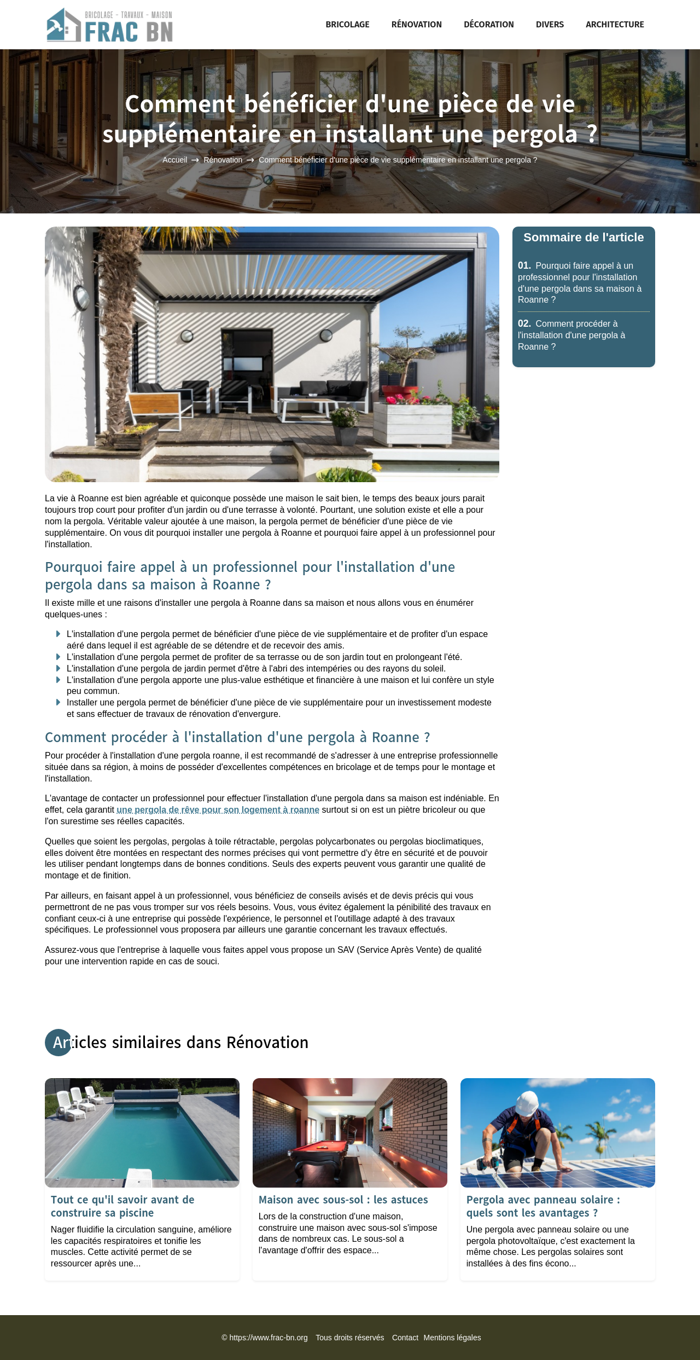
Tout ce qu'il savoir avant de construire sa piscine (123, 1206)
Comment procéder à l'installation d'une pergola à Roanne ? (571, 335)
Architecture (615, 24)
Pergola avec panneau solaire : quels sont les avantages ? (543, 1206)
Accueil (174, 160)
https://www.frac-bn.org (269, 1337)
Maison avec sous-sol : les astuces (343, 1200)
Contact (405, 1337)
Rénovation (417, 24)
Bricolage (348, 24)
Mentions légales (452, 1337)
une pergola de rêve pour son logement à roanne (217, 809)
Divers (550, 24)
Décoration (489, 24)
